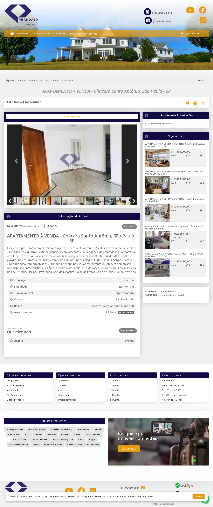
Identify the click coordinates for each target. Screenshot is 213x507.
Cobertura (63, 394)
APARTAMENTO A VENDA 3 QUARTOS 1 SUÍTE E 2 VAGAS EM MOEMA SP (174, 200)
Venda (21, 80)
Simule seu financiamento (83, 33)
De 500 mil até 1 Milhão (174, 394)
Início (10, 80)
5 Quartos (115, 399)
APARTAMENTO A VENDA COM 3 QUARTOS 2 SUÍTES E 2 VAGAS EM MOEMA (174, 172)
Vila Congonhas (14, 394)
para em (83, 444)
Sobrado (62, 385)
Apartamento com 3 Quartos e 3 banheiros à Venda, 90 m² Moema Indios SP (174, 227)
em (61, 429)
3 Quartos (115, 390)
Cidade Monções (15, 399)
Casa (60, 390)
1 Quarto (114, 380)
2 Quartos (115, 385)
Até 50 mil (167, 380)
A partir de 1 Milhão (172, 399)
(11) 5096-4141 (162, 21)
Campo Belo (12, 380)
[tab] (16, 116)
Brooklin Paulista (15, 385)
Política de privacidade (163, 503)
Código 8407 (68, 80)
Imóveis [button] (21, 33)
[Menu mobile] (12, 33)
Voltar (202, 80)
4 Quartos (115, 394)
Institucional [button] (39, 33)
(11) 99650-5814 (162, 12)
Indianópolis (12, 390)
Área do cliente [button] (188, 33)
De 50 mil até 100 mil (173, 385)
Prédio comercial (67, 399)
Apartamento (52, 80)
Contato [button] (58, 33)
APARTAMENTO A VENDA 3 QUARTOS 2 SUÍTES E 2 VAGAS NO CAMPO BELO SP (175, 145)
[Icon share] (190, 10)
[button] (16, 161)
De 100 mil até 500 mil (173, 390)
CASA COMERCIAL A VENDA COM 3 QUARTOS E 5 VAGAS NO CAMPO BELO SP (174, 255)
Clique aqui (151, 294)
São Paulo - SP (35, 80)
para (15, 429)
